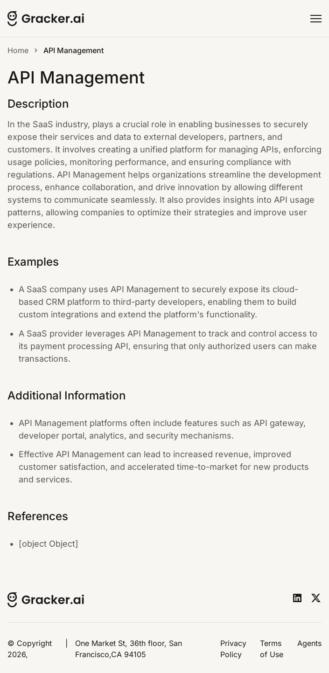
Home (17, 50)
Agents (309, 643)
